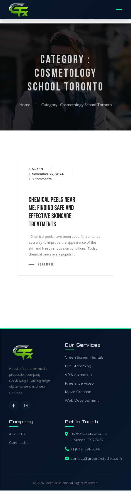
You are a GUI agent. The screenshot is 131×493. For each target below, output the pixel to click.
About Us (17, 434)
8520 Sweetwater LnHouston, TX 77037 (89, 437)
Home (24, 103)
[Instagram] (25, 405)
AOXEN (37, 169)
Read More (45, 265)
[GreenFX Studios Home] (18, 9)
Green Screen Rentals (84, 357)
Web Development (82, 400)
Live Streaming (78, 366)
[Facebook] (13, 405)
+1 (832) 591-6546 (85, 449)
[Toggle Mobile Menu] (119, 9)
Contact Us (18, 443)
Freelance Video (79, 383)
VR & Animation (78, 375)
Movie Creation (78, 392)
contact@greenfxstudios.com (96, 459)
